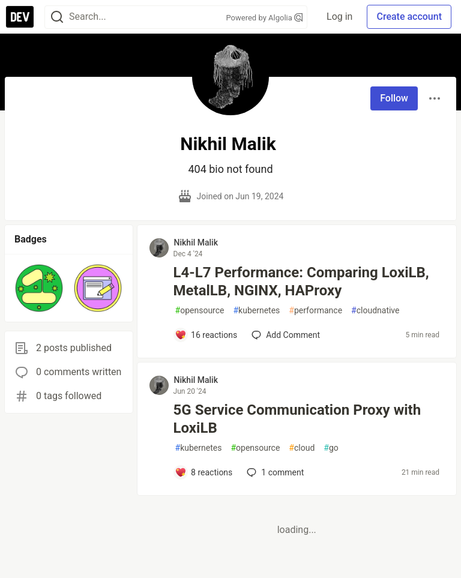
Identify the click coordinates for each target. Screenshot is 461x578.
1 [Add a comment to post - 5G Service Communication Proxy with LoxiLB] (274, 472)
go (331, 448)
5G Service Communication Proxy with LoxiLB (297, 419)
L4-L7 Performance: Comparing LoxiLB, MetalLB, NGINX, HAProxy (301, 281)
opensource (199, 310)
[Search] (57, 17)
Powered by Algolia (264, 17)
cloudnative (375, 310)
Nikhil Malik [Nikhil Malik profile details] (196, 242)
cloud (302, 448)
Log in (339, 16)
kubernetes (256, 310)
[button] (39, 288)
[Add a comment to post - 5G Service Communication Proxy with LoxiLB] (203, 472)
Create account (409, 16)
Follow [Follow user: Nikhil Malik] (394, 98)
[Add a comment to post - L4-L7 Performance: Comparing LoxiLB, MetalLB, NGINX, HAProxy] (206, 335)
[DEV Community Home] (20, 17)
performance (315, 310)
